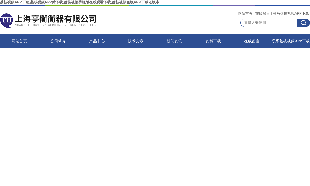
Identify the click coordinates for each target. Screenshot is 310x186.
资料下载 (213, 41)
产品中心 (97, 41)
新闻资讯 (174, 41)
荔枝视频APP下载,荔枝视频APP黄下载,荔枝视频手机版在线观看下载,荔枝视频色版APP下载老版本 (79, 2)
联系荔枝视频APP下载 (291, 13)
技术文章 (135, 41)
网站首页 (245, 13)
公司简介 (58, 41)
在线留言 (262, 13)
